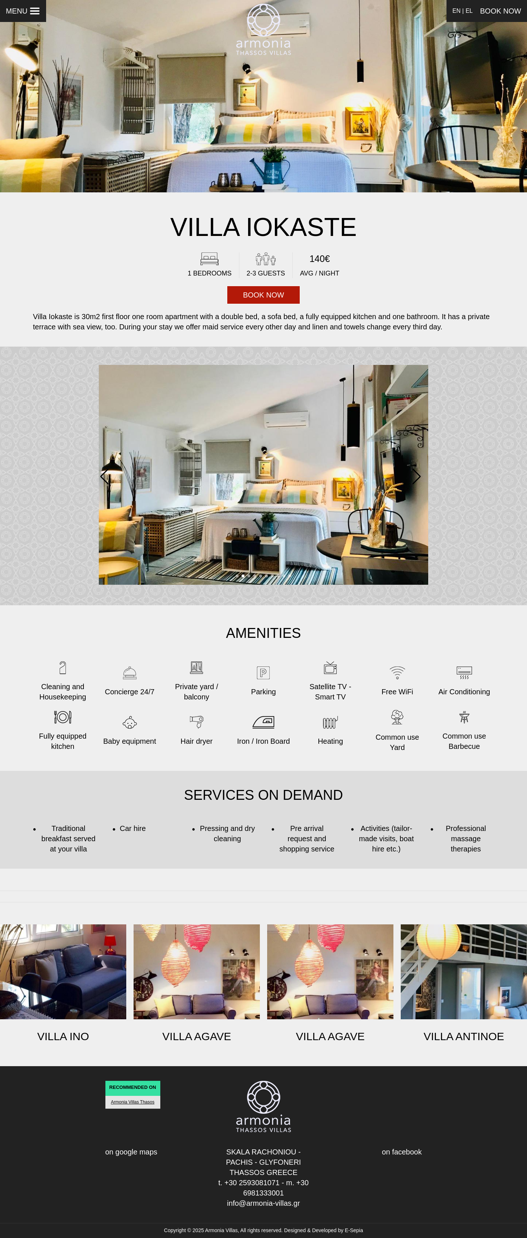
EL (469, 11)
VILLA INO (63, 1036)
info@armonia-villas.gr (263, 1203)
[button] (420, 476)
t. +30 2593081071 (249, 1183)
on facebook (402, 1152)
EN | (458, 11)
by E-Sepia (350, 1230)
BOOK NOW (500, 11)
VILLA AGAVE (196, 1036)
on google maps (131, 1152)
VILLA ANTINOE (463, 1036)
